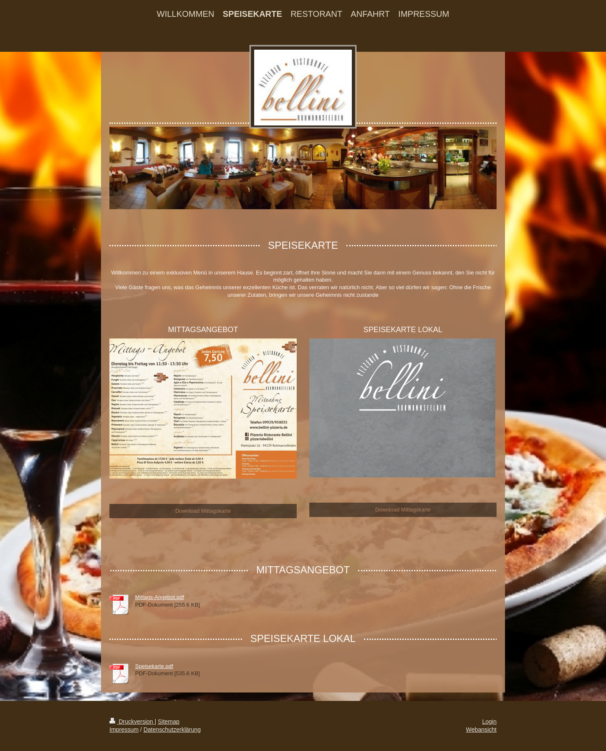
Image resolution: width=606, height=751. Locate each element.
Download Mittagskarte (203, 511)
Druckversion (131, 721)
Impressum (123, 729)
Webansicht (481, 729)
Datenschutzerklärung (172, 729)
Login (489, 721)
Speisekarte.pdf (154, 666)
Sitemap (168, 721)
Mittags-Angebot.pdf (159, 597)
